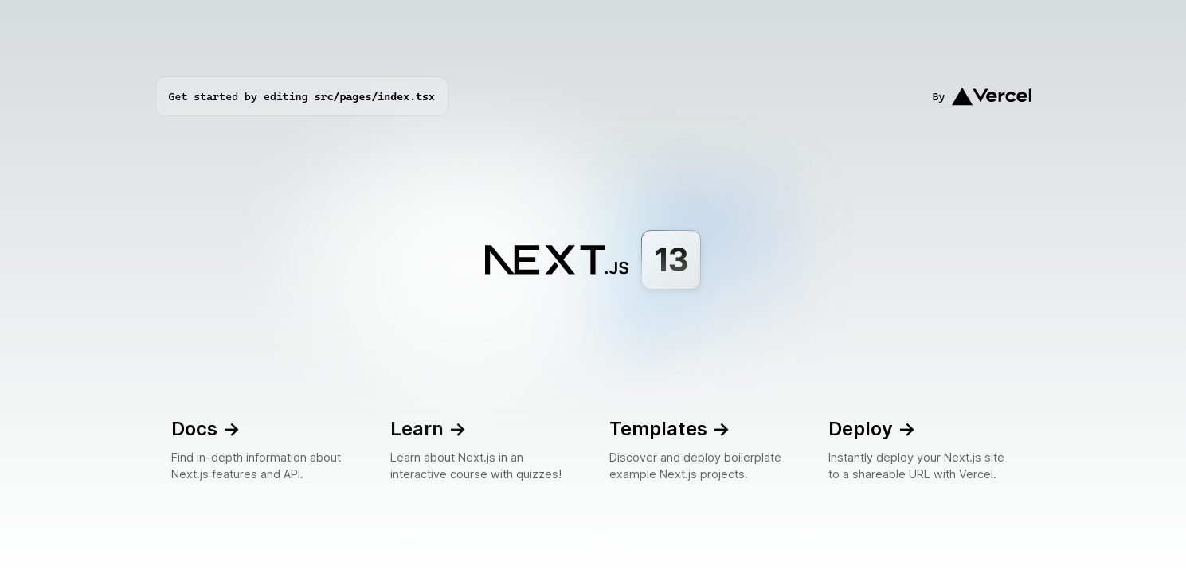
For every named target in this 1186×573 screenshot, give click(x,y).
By (982, 96)
